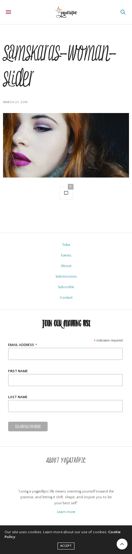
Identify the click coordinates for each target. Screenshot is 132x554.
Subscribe (66, 287)
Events (66, 255)
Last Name (17, 397)
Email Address (22, 345)
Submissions (66, 277)
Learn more (66, 512)
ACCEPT (66, 546)
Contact (66, 298)
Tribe (66, 245)
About (66, 266)
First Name (18, 371)
